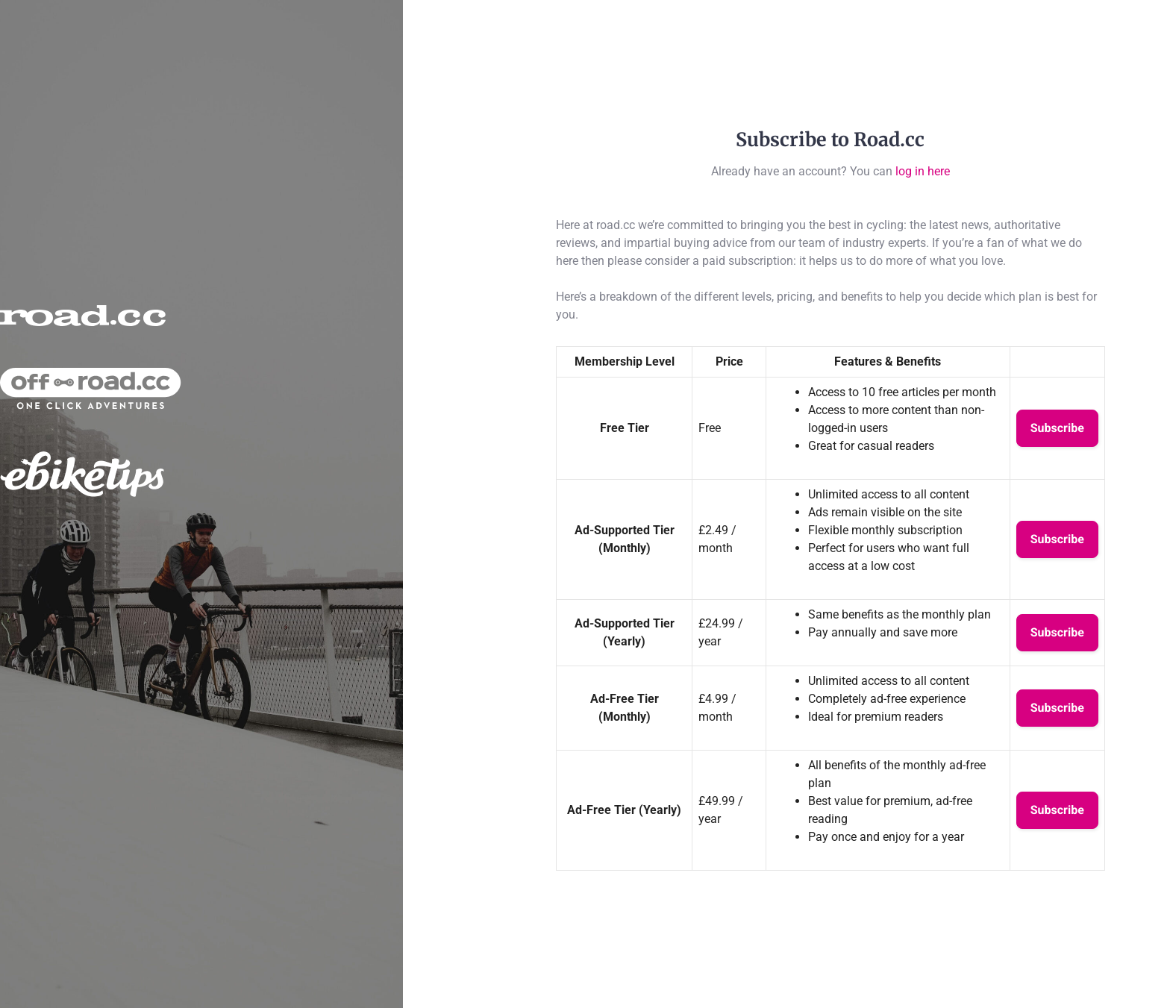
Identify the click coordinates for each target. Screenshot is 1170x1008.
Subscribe (1057, 428)
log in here (922, 171)
